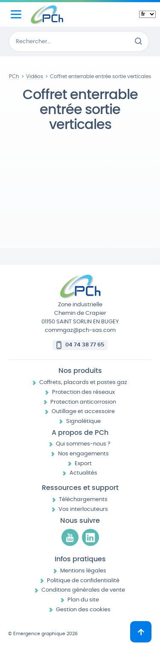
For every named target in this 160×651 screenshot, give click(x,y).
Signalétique (83, 421)
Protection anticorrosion (83, 402)
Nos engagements (83, 454)
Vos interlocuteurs (83, 509)
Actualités (83, 473)
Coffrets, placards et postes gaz (83, 382)
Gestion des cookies (83, 610)
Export (83, 463)
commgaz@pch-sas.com (80, 330)
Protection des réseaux (83, 392)
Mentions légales (83, 571)
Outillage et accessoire (83, 411)
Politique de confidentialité (83, 581)
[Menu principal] (16, 14)
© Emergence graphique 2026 (43, 633)
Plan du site (83, 600)
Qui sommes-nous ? (83, 444)
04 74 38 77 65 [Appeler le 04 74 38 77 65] (84, 345)
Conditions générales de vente (83, 590)
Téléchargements (83, 499)
